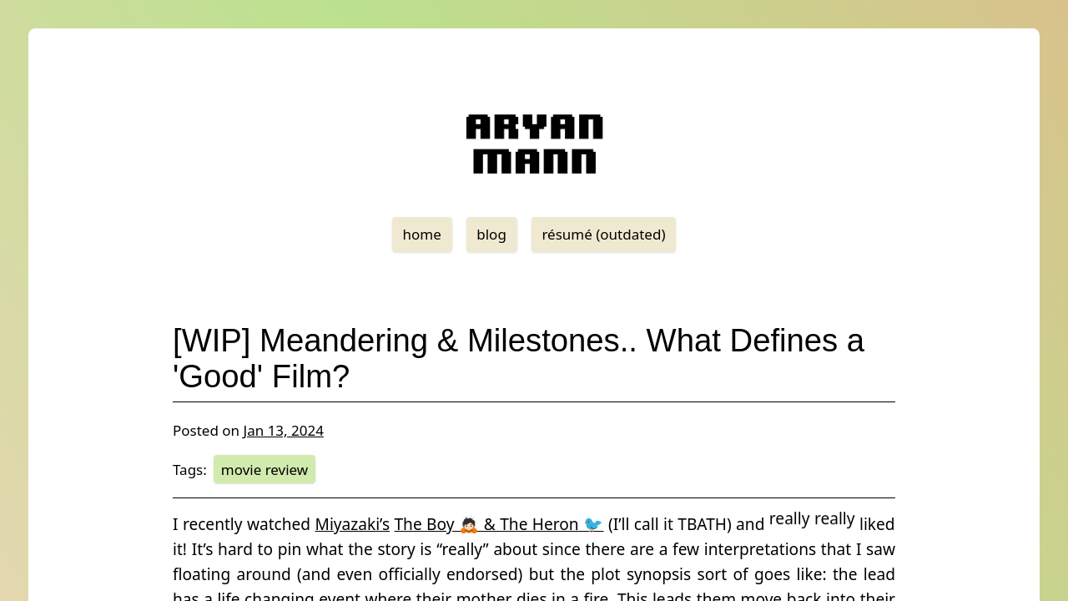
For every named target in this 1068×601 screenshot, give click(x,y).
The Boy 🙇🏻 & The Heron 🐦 (498, 524)
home (422, 234)
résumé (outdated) (603, 234)
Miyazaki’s (352, 524)
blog (491, 234)
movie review (264, 469)
